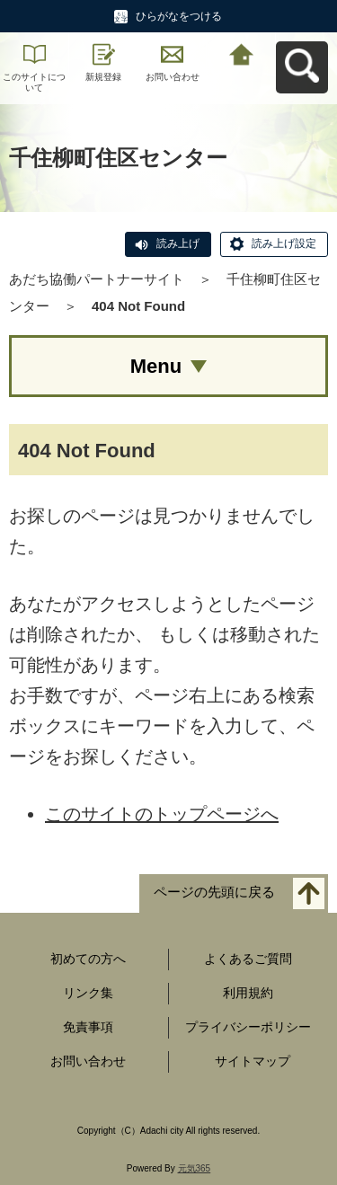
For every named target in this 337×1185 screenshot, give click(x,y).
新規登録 (103, 77)
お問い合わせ (173, 77)
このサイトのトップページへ (162, 814)
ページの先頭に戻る (214, 892)
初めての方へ (88, 958)
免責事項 (88, 1027)
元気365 (194, 1168)
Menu (156, 366)
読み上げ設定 (284, 243)
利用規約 (248, 993)
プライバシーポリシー (248, 1027)
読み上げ (178, 243)
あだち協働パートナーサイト (96, 279)
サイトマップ (252, 1061)
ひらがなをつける (179, 16)
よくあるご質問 (248, 958)
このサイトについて (34, 82)
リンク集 (88, 993)
